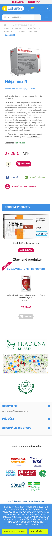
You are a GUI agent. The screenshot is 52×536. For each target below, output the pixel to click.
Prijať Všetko (38, 531)
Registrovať (34, 2)
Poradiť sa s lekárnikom (20, 186)
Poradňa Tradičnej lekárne (33, 501)
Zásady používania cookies (15, 411)
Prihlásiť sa (18, 2)
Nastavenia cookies (15, 531)
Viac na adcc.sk (33, 137)
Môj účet (8, 419)
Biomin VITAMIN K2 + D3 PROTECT (26, 269)
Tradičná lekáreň (14, 501)
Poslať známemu (35, 177)
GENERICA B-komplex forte (26, 243)
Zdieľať (12, 177)
